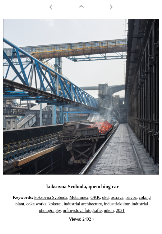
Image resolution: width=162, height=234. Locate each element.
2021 (120, 210)
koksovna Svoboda (50, 197)
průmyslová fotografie (82, 210)
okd (105, 197)
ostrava (117, 197)
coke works (36, 204)
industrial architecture (83, 204)
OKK (95, 197)
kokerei (55, 204)
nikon (109, 210)
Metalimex (78, 197)
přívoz (131, 197)
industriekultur (116, 204)
